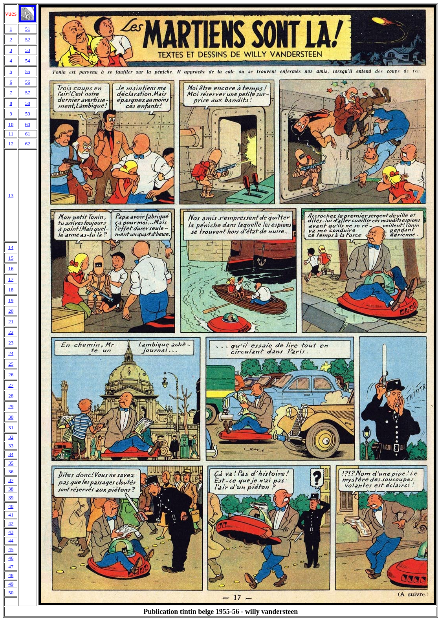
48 (10, 575)
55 (27, 71)
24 (10, 353)
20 (10, 311)
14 (10, 247)
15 (10, 258)
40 (10, 506)
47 (10, 567)
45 (10, 549)
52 (27, 39)
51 (27, 29)
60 (27, 124)
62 (27, 144)
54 (27, 61)
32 (10, 437)
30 (10, 417)
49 (10, 584)
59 (27, 114)
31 (10, 427)
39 (10, 497)
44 (10, 541)
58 (27, 103)
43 (10, 532)
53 (27, 50)
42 (10, 523)
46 (10, 558)
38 (10, 489)
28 (10, 396)
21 (10, 321)
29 (10, 406)
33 (10, 446)
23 (10, 343)
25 (10, 364)
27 (10, 385)
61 (27, 134)
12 (10, 144)
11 (10, 134)
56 (27, 82)
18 (10, 290)
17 (10, 279)
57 (27, 92)
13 (10, 195)
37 (10, 480)
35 (10, 463)
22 (10, 332)
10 (10, 124)
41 (10, 515)
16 (10, 268)
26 (10, 374)
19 (10, 300)
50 (10, 592)
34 (10, 454)
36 (10, 471)
